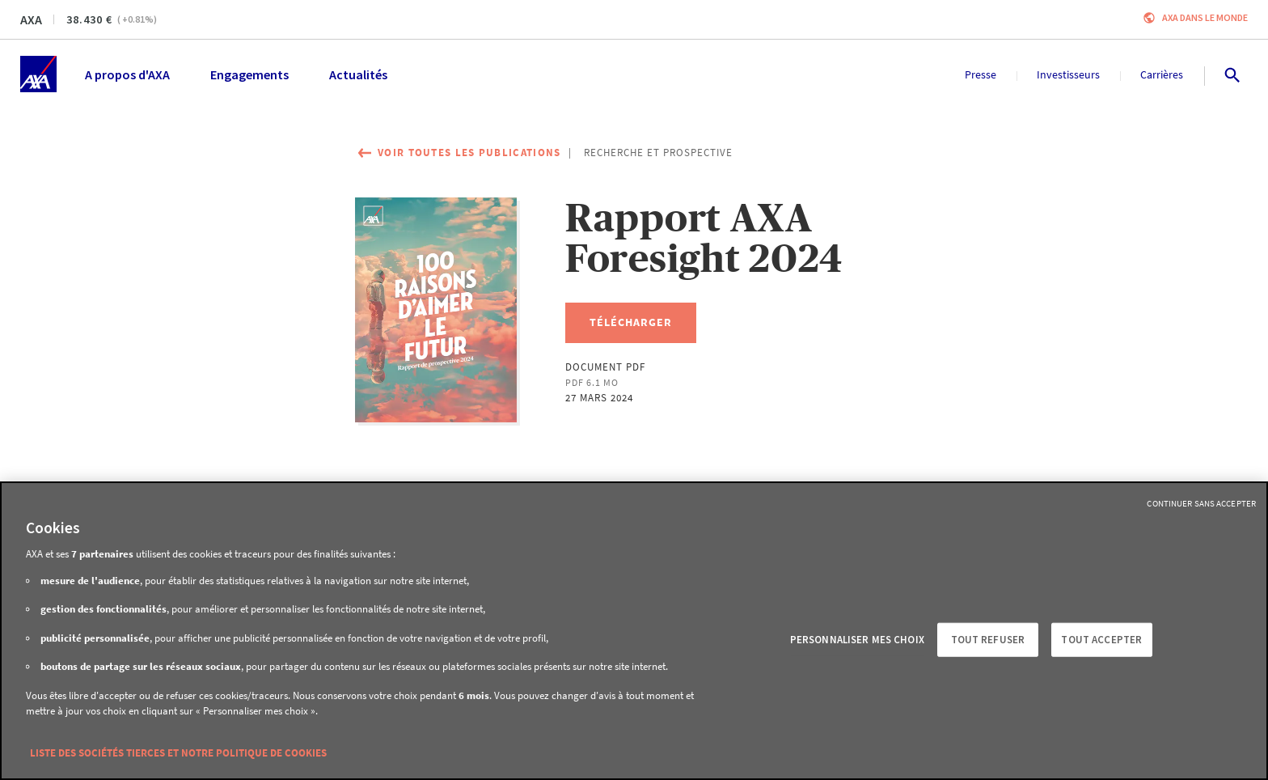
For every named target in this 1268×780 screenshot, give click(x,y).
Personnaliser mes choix (857, 639)
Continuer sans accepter (1201, 503)
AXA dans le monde (1205, 17)
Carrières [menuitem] (1161, 74)
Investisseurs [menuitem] (1068, 74)
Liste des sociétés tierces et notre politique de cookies (178, 753)
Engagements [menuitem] (249, 74)
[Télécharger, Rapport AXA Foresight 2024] (630, 323)
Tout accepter (1101, 639)
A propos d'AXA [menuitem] (127, 74)
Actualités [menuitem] (358, 74)
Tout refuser (988, 639)
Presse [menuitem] (980, 74)
